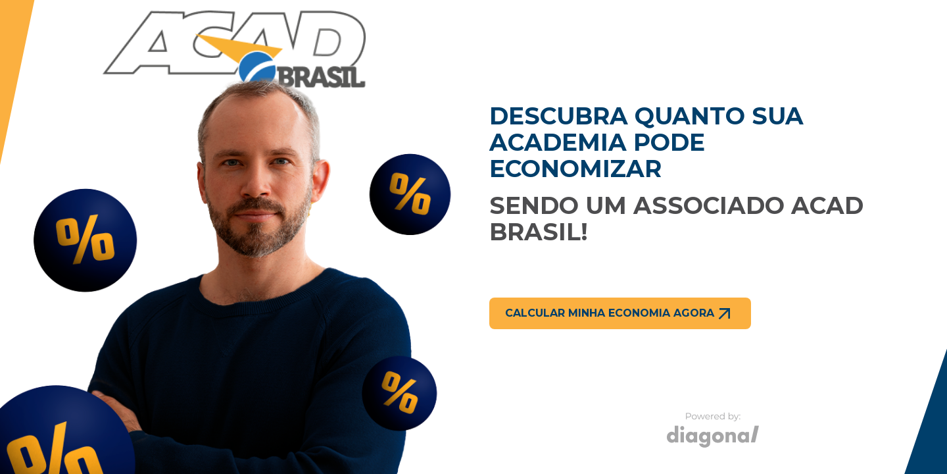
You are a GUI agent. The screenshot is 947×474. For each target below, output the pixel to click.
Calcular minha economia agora (620, 313)
